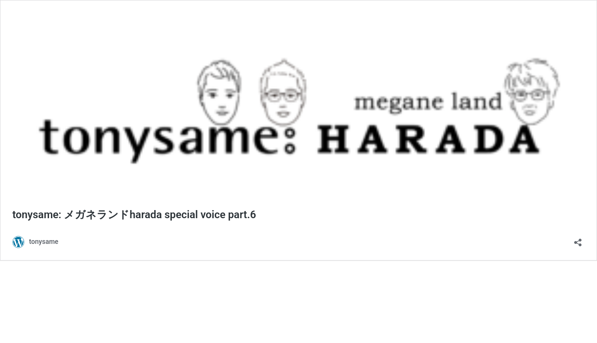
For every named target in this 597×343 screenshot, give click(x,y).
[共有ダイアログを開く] (578, 239)
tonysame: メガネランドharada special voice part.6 (134, 215)
